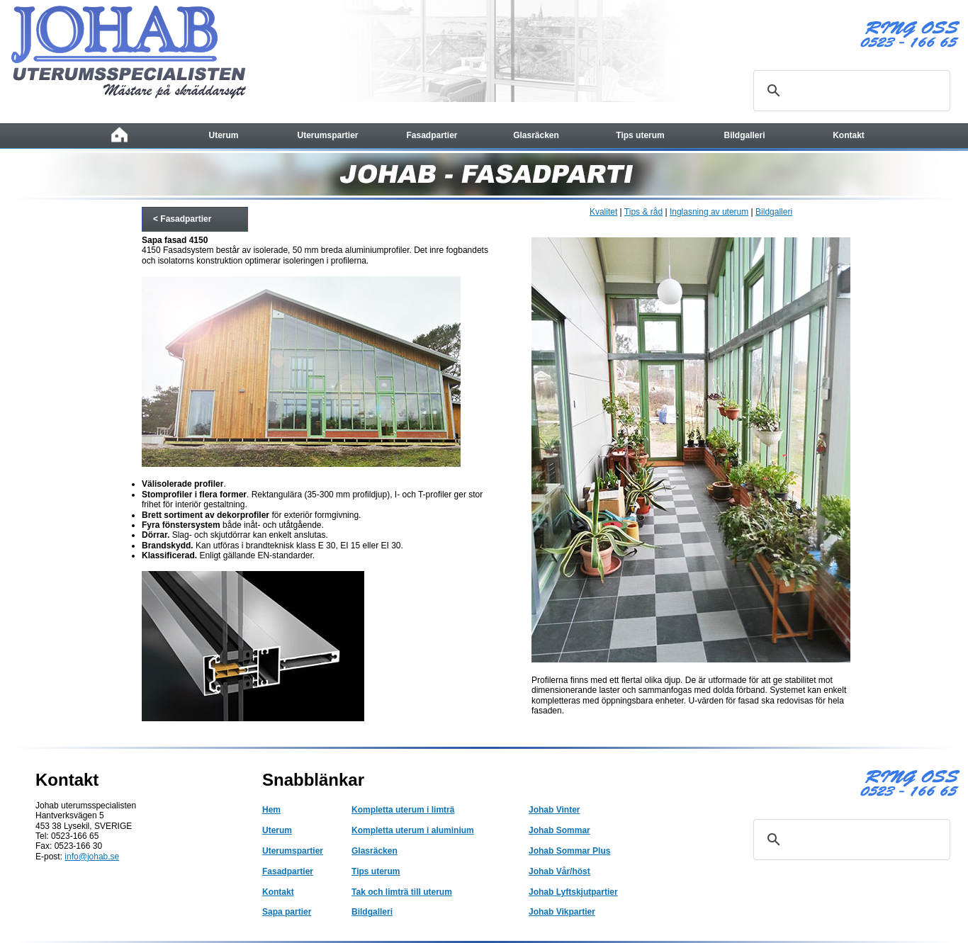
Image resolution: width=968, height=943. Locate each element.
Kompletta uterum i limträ (402, 810)
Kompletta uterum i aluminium (412, 830)
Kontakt (278, 892)
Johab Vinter (554, 810)
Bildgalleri (773, 212)
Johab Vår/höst (559, 871)
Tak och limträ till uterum (401, 892)
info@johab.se (91, 857)
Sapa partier (286, 912)
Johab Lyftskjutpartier (573, 892)
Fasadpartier (287, 871)
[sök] (850, 90)
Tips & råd (643, 212)
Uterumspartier (292, 851)
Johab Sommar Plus (569, 851)
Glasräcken (374, 851)
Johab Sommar (559, 830)
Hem (271, 810)
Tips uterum (375, 871)
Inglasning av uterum (709, 212)
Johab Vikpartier (562, 912)
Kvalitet (603, 212)
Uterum (277, 830)
